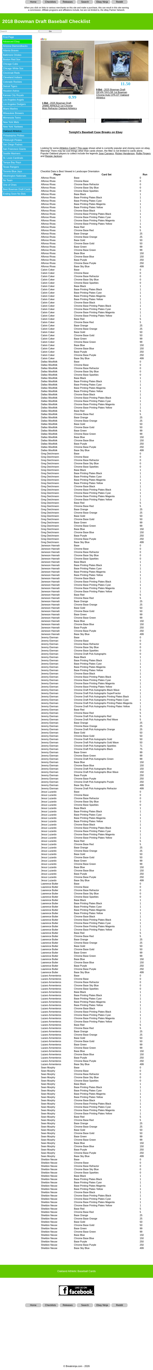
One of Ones (10, 185)
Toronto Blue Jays (12, 171)
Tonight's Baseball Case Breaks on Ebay (96, 132)
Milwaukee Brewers (13, 113)
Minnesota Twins (12, 117)
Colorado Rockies (12, 82)
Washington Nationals (14, 176)
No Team (8, 180)
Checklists (50, 2)
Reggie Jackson (53, 156)
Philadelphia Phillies (13, 135)
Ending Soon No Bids (14, 194)
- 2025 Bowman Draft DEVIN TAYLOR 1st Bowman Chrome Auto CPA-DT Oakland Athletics (112, 93)
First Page (8, 37)
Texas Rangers (11, 167)
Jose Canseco (106, 153)
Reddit (119, 2)
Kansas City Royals (13, 95)
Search (85, 2)
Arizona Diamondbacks (15, 46)
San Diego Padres (12, 144)
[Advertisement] (76, 1331)
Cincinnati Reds (11, 73)
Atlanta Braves (11, 50)
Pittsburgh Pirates (12, 140)
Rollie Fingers (143, 153)
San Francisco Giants (14, 149)
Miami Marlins (10, 108)
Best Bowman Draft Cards (17, 189)
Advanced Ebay (11, 41)
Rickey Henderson (125, 153)
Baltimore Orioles (12, 55)
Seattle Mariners (11, 153)
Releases (68, 2)
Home (33, 2)
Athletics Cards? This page (73, 148)
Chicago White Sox (13, 68)
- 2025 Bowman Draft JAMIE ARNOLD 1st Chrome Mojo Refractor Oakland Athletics (59, 106)
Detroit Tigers (10, 86)
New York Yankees (13, 126)
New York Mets (11, 122)
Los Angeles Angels (13, 99)
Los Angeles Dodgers (14, 104)
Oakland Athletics (12, 131)
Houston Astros (11, 91)
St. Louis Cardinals (13, 158)
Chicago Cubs (10, 64)
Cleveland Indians (12, 77)
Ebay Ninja (102, 2)
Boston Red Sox (11, 59)
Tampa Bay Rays (12, 162)
